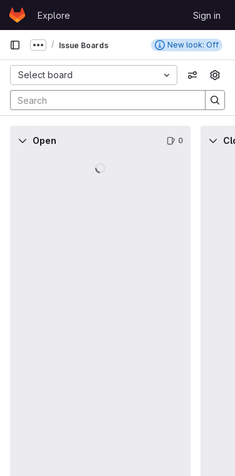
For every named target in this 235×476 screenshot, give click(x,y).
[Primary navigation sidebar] (15, 45)
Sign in (207, 15)
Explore (54, 15)
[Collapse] (22, 140)
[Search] (101, 100)
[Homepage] (17, 15)
